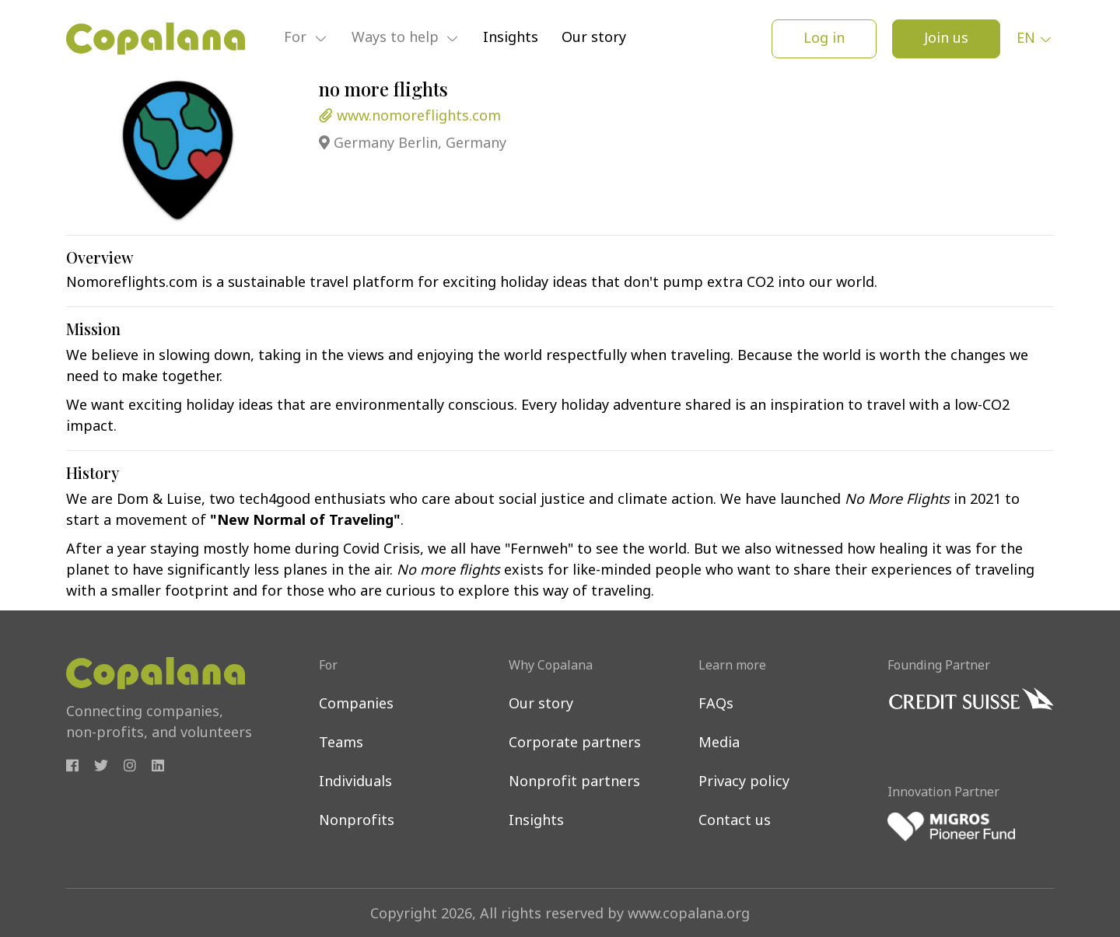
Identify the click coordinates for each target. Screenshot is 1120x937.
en (1026, 39)
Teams (341, 744)
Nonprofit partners (574, 782)
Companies (356, 705)
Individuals (355, 782)
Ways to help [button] (397, 39)
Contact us (734, 821)
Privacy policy (743, 782)
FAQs (715, 705)
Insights (510, 38)
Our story (594, 38)
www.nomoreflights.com (410, 117)
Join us (946, 39)
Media (719, 744)
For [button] (297, 39)
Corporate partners (575, 744)
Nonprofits (356, 821)
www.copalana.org (689, 915)
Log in (824, 39)
